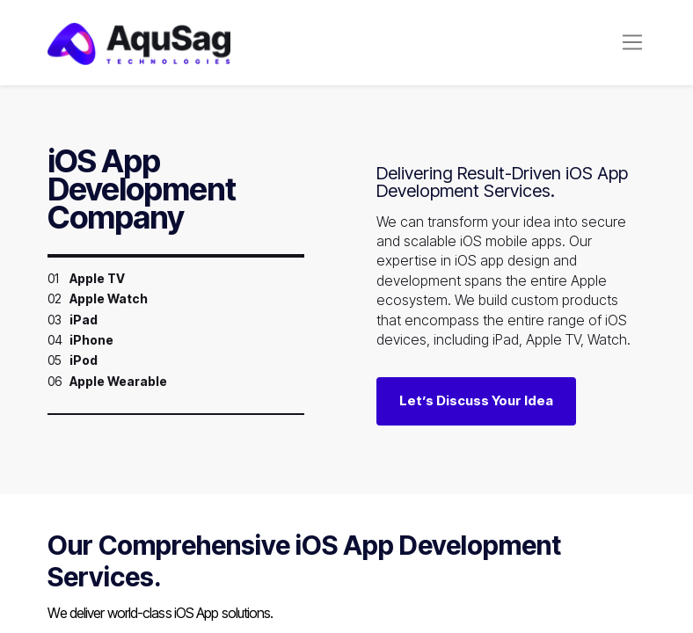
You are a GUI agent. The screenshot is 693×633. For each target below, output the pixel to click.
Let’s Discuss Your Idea (476, 400)
